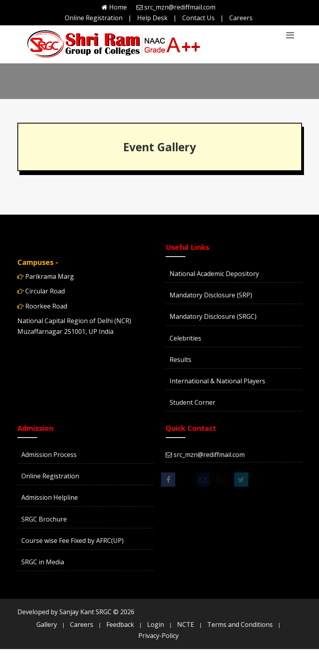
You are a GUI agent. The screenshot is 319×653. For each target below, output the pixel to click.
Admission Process (49, 454)
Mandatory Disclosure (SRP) (211, 295)
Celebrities (185, 338)
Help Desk (152, 17)
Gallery (46, 624)
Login (155, 624)
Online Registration (94, 17)
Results (180, 359)
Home (118, 7)
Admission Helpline (49, 497)
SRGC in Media (42, 562)
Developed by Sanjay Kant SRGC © (75, 611)
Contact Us (198, 17)
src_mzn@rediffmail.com (179, 7)
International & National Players (217, 381)
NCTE (185, 624)
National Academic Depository (214, 273)
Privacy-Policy (158, 635)
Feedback (120, 624)
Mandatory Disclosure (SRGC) (213, 316)
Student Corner (192, 402)
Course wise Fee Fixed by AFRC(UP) (72, 540)
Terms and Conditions (240, 624)
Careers (241, 17)
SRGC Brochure (44, 519)
